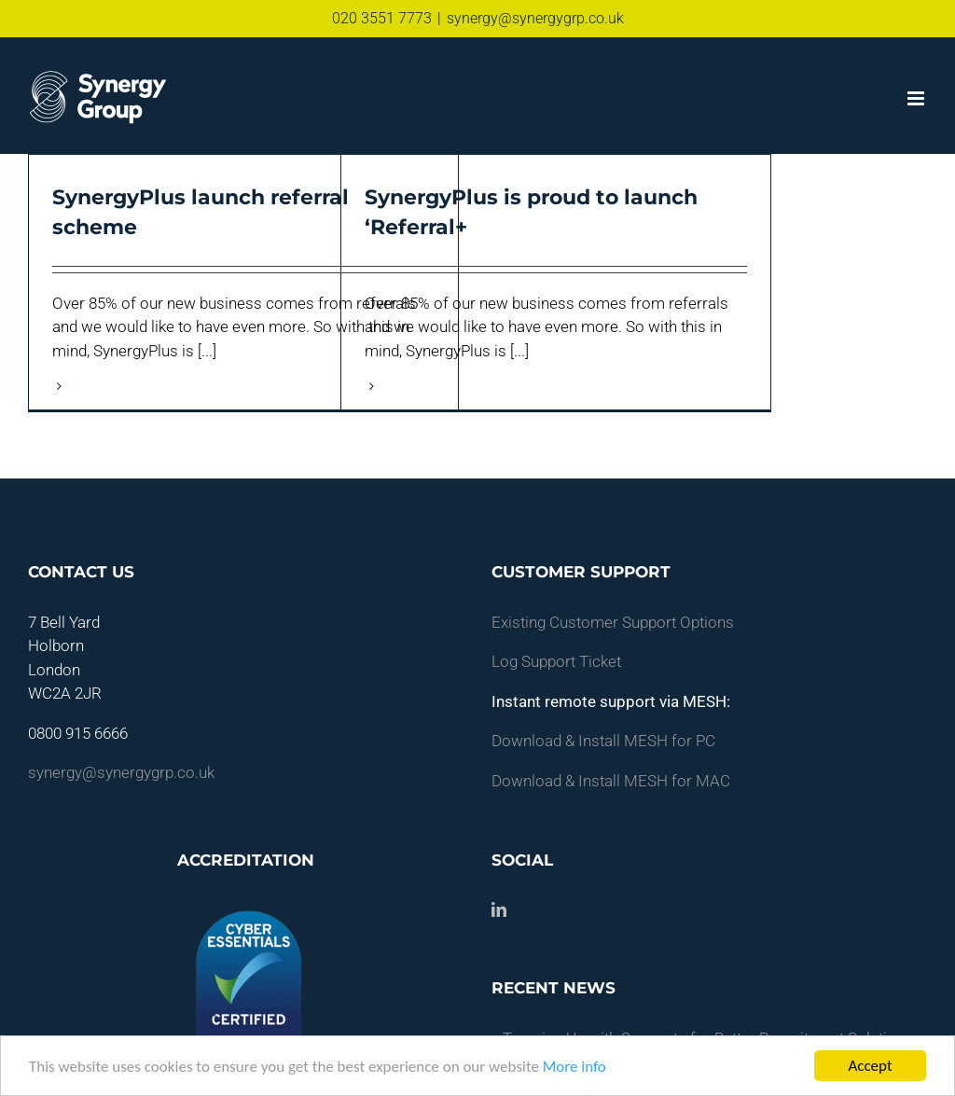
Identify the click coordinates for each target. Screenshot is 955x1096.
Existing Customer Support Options (612, 622)
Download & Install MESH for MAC (610, 780)
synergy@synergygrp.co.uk (535, 18)
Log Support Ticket (556, 661)
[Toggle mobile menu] (917, 98)
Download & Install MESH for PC (603, 740)
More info (574, 1066)
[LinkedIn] (498, 909)
